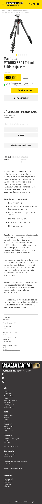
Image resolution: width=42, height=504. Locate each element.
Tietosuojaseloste (9, 405)
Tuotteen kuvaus (7, 158)
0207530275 (11, 455)
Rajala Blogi (8, 424)
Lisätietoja (16, 158)
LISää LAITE (21, 135)
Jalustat (25, 10)
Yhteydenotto (8, 402)
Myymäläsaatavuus (24, 158)
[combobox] (21, 124)
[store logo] (14, 4)
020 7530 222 (8, 446)
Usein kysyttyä (9, 407)
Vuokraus (7, 422)
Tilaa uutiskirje (8, 431)
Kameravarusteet (17, 10)
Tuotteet (9, 10)
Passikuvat (7, 394)
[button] (16, 54)
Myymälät (7, 391)
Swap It (6, 417)
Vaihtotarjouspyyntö (10, 400)
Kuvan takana (8, 426)
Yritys (6, 398)
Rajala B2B (7, 419)
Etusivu (4, 10)
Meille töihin (8, 428)
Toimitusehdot (9, 396)
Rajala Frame (8, 415)
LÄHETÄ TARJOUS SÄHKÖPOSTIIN (21, 145)
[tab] (8, 157)
